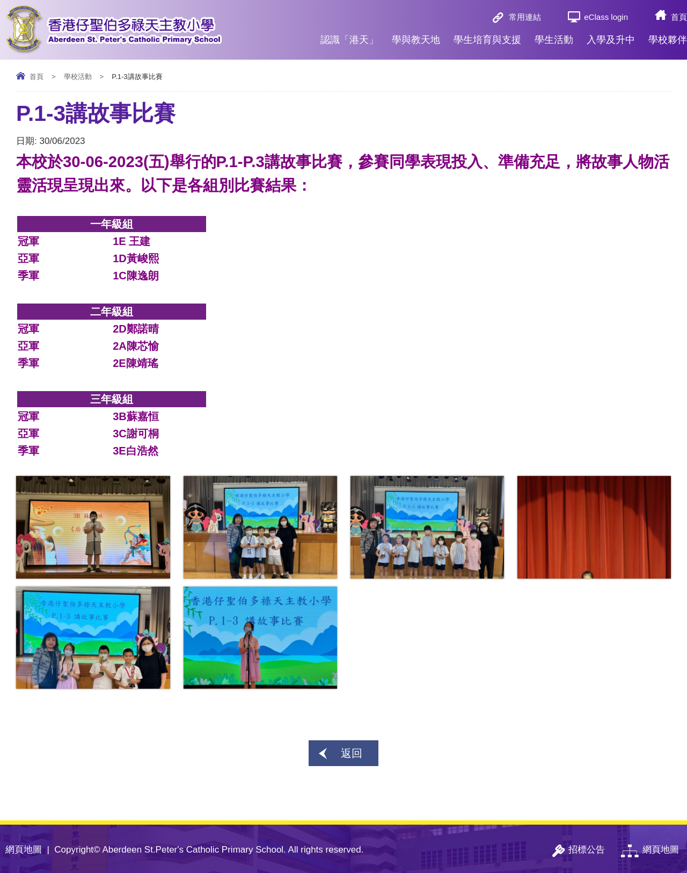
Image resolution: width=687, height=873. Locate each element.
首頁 (679, 16)
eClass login (606, 16)
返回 (351, 753)
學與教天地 (416, 35)
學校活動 (78, 77)
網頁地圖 (23, 850)
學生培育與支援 (487, 35)
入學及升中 (611, 35)
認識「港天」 (349, 35)
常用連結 (525, 16)
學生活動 (554, 35)
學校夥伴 (667, 35)
